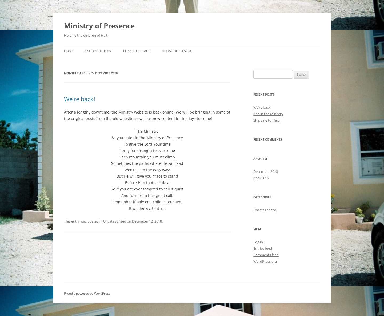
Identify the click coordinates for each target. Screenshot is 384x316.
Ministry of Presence (99, 25)
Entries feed (262, 248)
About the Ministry (268, 113)
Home (69, 51)
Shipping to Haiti (266, 120)
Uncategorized (114, 221)
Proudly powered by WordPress (87, 293)
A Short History (97, 51)
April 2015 (261, 177)
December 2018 (265, 171)
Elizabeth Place (136, 51)
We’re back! (79, 99)
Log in (258, 242)
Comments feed (266, 254)
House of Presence (178, 51)
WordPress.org (265, 261)
